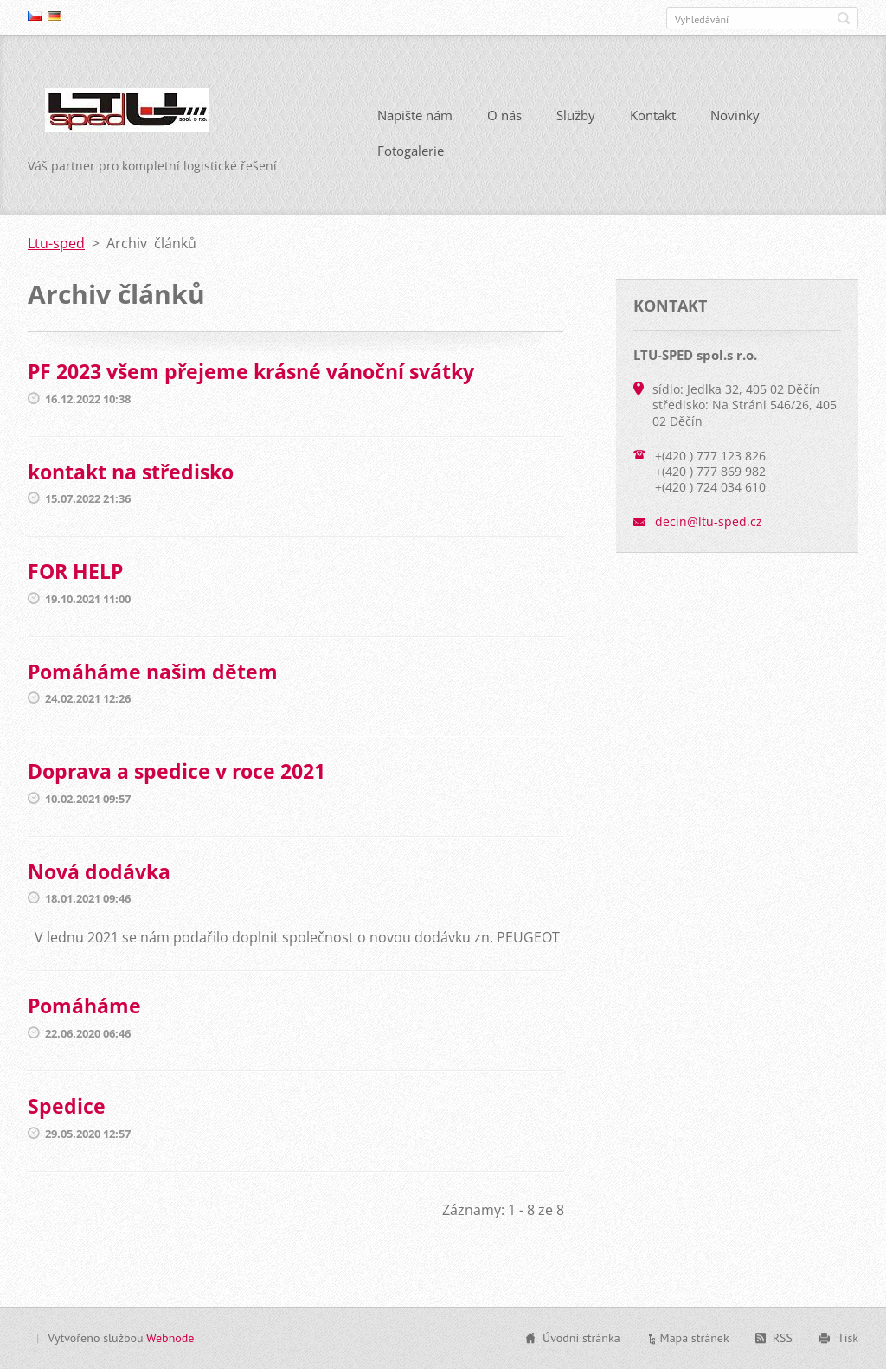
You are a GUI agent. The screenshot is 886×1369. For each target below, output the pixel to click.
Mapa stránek (694, 1338)
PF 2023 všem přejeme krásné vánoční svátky (251, 371)
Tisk (848, 1338)
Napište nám (415, 115)
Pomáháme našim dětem (153, 671)
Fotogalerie (410, 150)
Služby (575, 115)
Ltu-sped (56, 243)
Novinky (735, 115)
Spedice (67, 1106)
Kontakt (653, 115)
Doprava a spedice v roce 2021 (176, 771)
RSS (783, 1338)
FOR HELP (75, 571)
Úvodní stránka (581, 1338)
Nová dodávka (99, 871)
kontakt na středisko (131, 471)
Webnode (170, 1338)
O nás (504, 115)
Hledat (843, 18)
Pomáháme (84, 1005)
